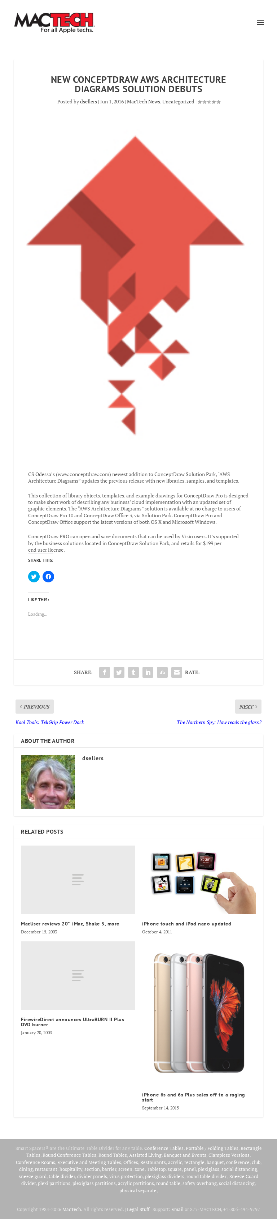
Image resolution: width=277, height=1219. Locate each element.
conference (238, 1162)
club (256, 1162)
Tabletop (156, 1169)
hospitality (71, 1169)
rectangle (194, 1162)
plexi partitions (54, 1183)
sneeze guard (33, 1176)
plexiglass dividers (164, 1176)
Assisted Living (145, 1155)
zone (140, 1169)
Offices (130, 1162)
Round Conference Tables (69, 1155)
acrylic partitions (136, 1183)
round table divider (206, 1176)
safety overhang (200, 1183)
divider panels (92, 1176)
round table (168, 1183)
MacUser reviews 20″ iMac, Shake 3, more (70, 923)
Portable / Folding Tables (212, 1148)
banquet (215, 1162)
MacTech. (72, 1209)
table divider (62, 1176)
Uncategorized (178, 101)
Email (177, 1209)
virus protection (126, 1176)
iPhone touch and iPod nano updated (186, 923)
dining (26, 1169)
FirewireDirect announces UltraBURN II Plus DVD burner (72, 1022)
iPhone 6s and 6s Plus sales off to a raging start (193, 1097)
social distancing (239, 1169)
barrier (109, 1169)
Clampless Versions (229, 1155)
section (92, 1169)
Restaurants (153, 1162)
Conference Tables (164, 1148)
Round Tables (112, 1155)
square (175, 1169)
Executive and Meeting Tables (89, 1162)
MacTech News (143, 101)
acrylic (175, 1162)
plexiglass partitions (94, 1183)
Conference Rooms (35, 1162)
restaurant (46, 1169)
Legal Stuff (138, 1209)
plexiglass (208, 1169)
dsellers (88, 101)
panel (190, 1169)
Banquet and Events (185, 1155)
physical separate (138, 1190)
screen (125, 1169)
